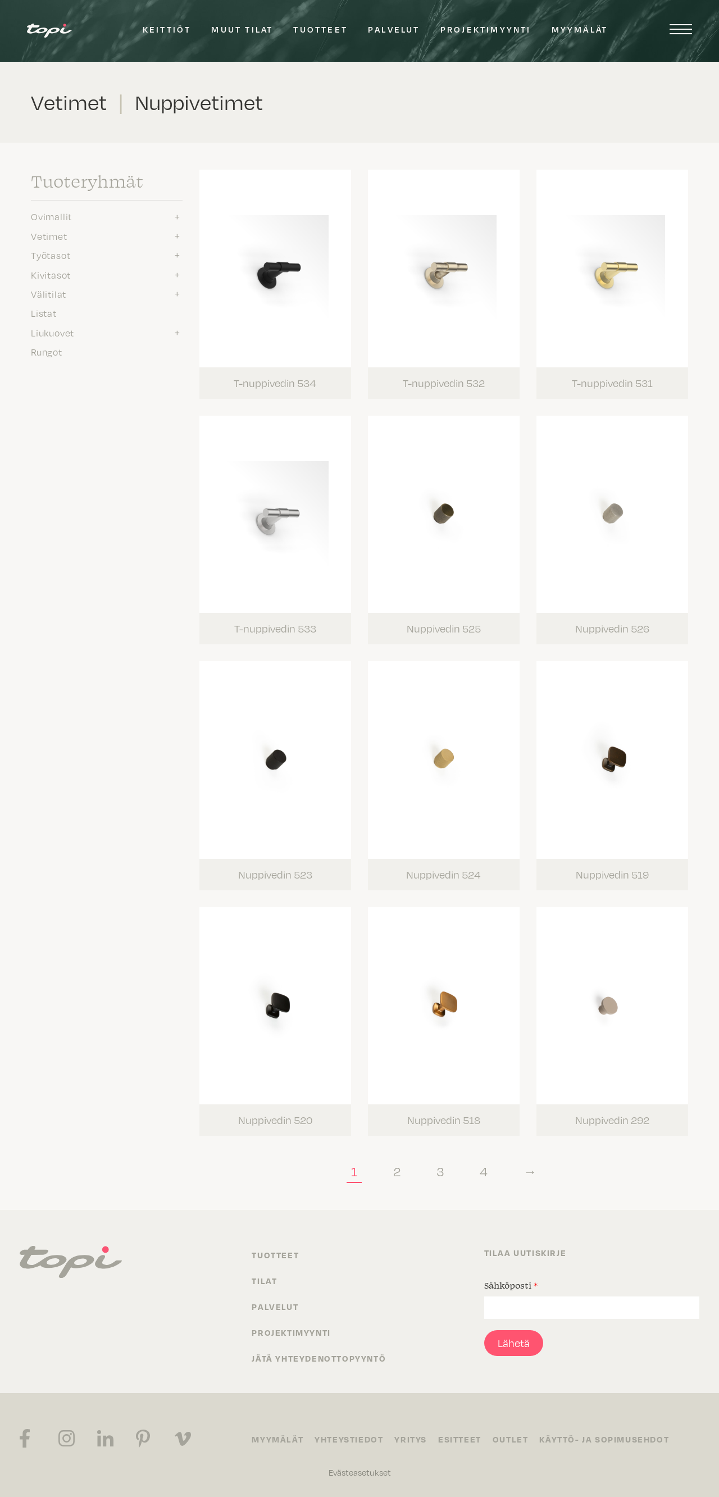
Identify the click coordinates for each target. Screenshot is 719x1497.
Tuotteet (320, 29)
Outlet (511, 1439)
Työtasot (50, 255)
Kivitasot (51, 275)
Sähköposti (511, 1285)
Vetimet (49, 236)
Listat (44, 313)
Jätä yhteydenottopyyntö (319, 1358)
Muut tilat (242, 29)
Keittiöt (167, 29)
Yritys (410, 1439)
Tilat (264, 1281)
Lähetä (514, 1343)
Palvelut (394, 29)
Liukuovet (52, 333)
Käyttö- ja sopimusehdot (604, 1439)
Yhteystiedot (349, 1439)
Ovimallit (51, 216)
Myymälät (580, 29)
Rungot (46, 352)
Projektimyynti (485, 29)
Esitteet (459, 1439)
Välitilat (48, 294)
